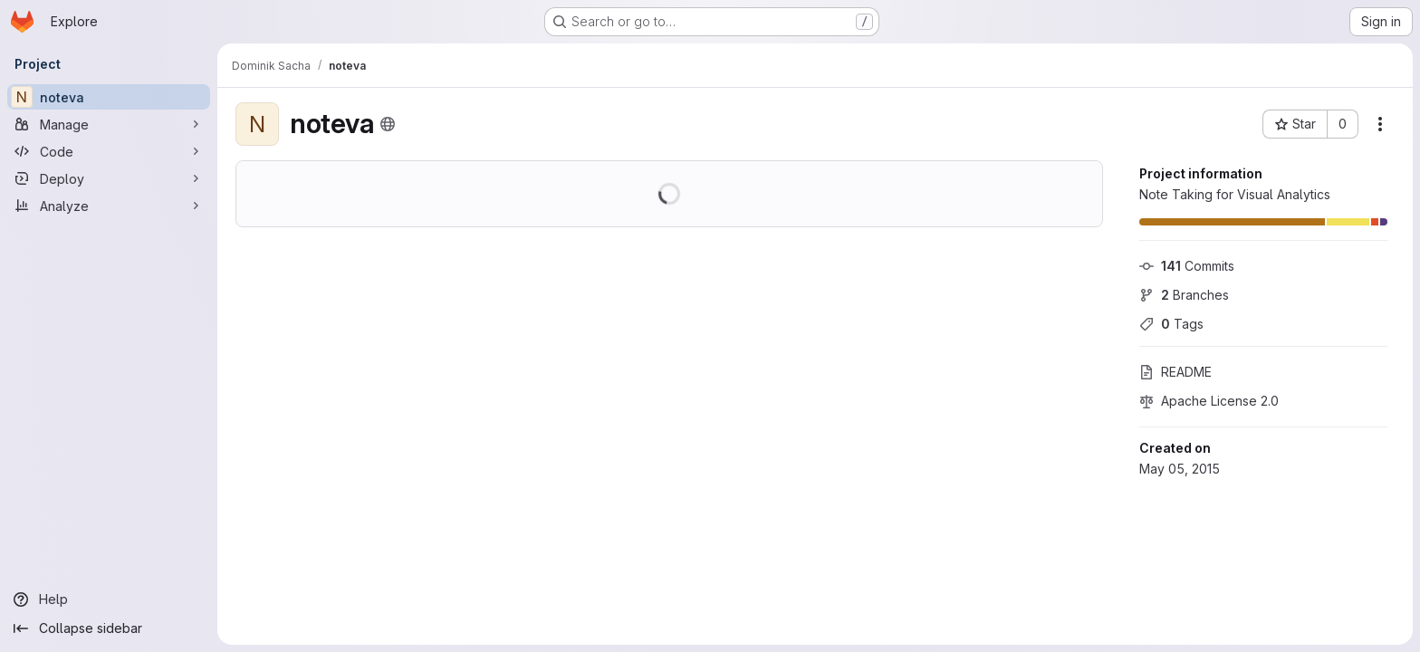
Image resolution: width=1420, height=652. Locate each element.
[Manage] (108, 124)
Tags (1171, 323)
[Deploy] (108, 178)
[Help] (108, 599)
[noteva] (108, 97)
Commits (1186, 265)
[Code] (108, 151)
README (1175, 371)
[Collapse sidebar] (108, 628)
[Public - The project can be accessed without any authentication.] (387, 124)
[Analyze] (108, 205)
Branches (1184, 294)
